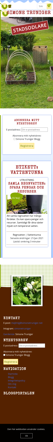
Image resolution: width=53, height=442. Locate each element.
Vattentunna (34, 234)
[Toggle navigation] (9, 6)
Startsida (13, 373)
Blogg (11, 377)
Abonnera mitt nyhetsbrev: (27, 135)
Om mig (12, 383)
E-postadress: (27, 130)
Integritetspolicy (16, 380)
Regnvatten (19, 234)
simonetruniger (22, 328)
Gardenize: (9, 334)
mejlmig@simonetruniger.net (27, 322)
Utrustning (27, 179)
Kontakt (12, 387)
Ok (26, 435)
